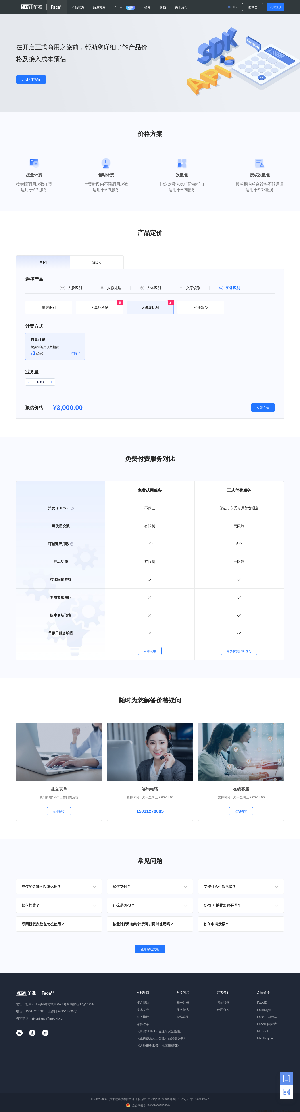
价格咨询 (183, 1017)
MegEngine (265, 1038)
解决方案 (99, 7)
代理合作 (223, 1010)
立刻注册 (275, 7)
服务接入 (183, 1010)
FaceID (262, 1002)
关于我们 (181, 7)
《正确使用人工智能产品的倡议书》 (162, 1038)
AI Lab (125, 7)
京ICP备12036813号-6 (161, 1099)
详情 (74, 353)
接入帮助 (143, 1002)
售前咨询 (223, 1002)
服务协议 (143, 1017)
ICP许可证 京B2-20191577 (193, 1099)
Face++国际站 (267, 1017)
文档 (163, 7)
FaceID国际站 (267, 1024)
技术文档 (143, 1010)
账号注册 (183, 1002)
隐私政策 (143, 1024)
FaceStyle (264, 1010)
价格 (147, 7)
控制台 (253, 7)
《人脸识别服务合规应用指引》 (158, 1045)
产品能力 (78, 7)
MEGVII (262, 1031)
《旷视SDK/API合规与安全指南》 (160, 1031)
